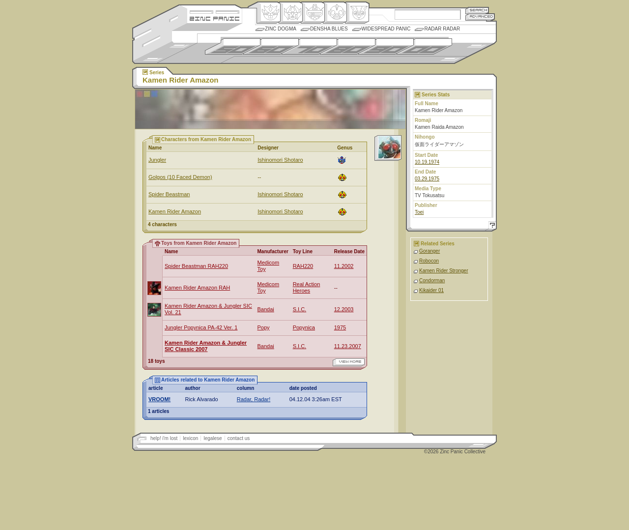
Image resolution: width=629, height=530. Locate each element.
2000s (424, 46)
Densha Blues (329, 28)
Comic (357, 12)
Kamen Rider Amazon (174, 211)
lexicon (190, 438)
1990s (386, 46)
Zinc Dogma (280, 28)
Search (477, 10)
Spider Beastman (169, 194)
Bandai (265, 309)
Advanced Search (480, 17)
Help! (491, 226)
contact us (239, 438)
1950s (232, 46)
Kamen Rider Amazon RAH (197, 288)
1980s (347, 46)
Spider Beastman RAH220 (196, 266)
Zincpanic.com (214, 18)
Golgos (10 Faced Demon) (180, 177)
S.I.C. (300, 309)
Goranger (429, 251)
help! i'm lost (163, 438)
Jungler (157, 160)
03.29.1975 (427, 178)
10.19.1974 (427, 162)
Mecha (312, 12)
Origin (268, 12)
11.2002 (344, 266)
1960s (271, 46)
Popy (263, 327)
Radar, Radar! (253, 399)
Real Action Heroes (306, 287)
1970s (309, 46)
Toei (419, 212)
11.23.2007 (347, 346)
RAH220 (303, 266)
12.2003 (344, 309)
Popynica (304, 327)
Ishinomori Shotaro (280, 160)
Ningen (334, 12)
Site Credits (214, 11)
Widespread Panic (386, 28)
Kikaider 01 (431, 290)
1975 (340, 327)
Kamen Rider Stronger (443, 270)
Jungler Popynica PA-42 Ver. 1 (201, 327)
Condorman (432, 280)
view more (349, 362)
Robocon (429, 261)
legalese (212, 438)
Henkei (290, 12)
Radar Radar (442, 28)
